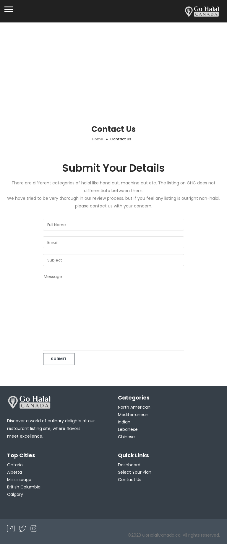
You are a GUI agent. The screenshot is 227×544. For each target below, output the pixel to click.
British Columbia (23, 487)
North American (134, 407)
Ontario (15, 465)
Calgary (15, 494)
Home (97, 139)
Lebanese (128, 429)
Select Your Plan (134, 472)
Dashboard (129, 465)
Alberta (14, 472)
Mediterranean (133, 415)
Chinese (126, 437)
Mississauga (19, 480)
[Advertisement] (113, 66)
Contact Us (129, 480)
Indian (124, 422)
